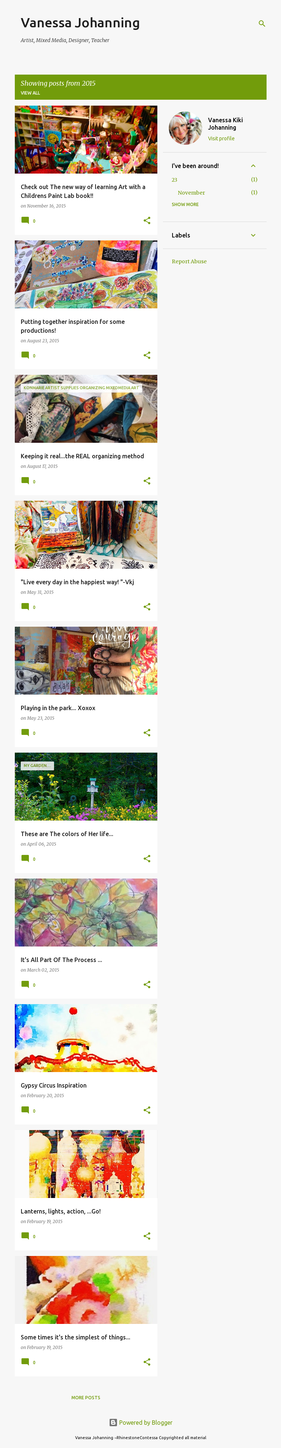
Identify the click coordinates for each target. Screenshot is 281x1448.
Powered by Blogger (141, 1422)
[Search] (262, 23)
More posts (85, 1397)
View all (30, 92)
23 (174, 180)
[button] (147, 221)
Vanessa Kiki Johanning (225, 124)
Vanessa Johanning (80, 22)
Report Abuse (189, 261)
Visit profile (221, 138)
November (191, 192)
